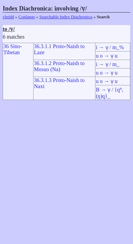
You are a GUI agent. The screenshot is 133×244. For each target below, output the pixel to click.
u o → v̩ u (106, 56)
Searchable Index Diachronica (65, 16)
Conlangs (26, 16)
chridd (8, 16)
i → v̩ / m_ (107, 64)
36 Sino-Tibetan (12, 49)
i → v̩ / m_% (110, 47)
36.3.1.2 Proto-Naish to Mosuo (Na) (59, 66)
